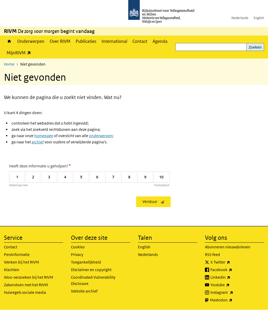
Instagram (233, 292)
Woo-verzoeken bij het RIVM (28, 277)
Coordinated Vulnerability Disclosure (93, 280)
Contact (139, 41)
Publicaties (86, 41)
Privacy (77, 254)
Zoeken (255, 47)
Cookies (78, 246)
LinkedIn (231, 277)
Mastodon (232, 300)
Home (9, 41)
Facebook (232, 270)
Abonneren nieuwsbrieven (227, 246)
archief (38, 141)
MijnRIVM (20, 52)
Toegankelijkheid (86, 262)
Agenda (160, 41)
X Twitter (231, 262)
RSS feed (212, 254)
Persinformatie (17, 254)
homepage (43, 135)
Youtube (231, 285)
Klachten (11, 269)
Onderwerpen (30, 41)
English (259, 18)
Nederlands (239, 18)
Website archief (84, 291)
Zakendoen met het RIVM (26, 284)
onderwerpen (101, 135)
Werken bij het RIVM (21, 262)
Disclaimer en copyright (91, 269)
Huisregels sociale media (25, 292)
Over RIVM (60, 41)
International (114, 41)
